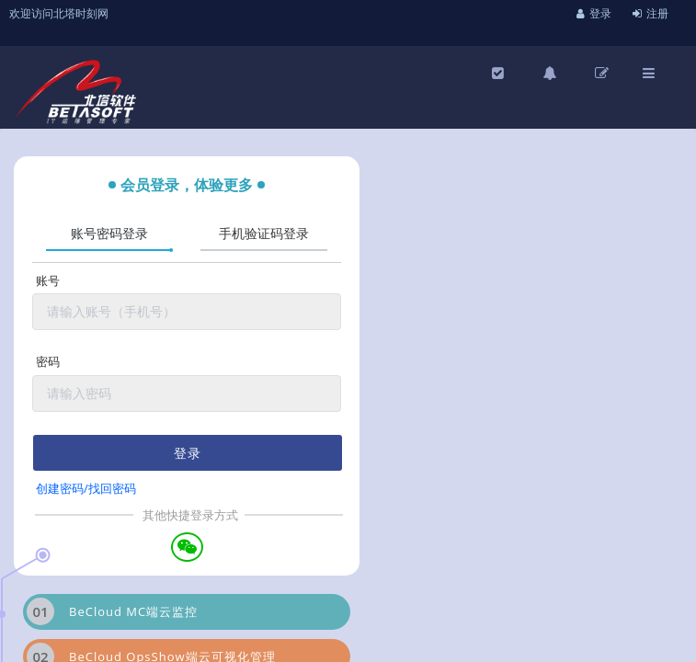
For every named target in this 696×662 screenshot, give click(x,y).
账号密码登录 (109, 233)
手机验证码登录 (264, 233)
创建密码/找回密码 (86, 488)
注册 (650, 13)
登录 (593, 13)
